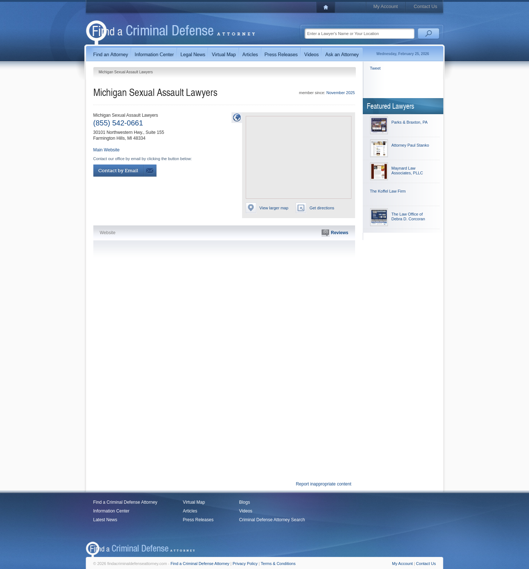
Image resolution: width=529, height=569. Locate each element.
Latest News (105, 519)
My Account (385, 6)
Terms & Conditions (278, 563)
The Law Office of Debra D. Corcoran (408, 216)
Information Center (111, 511)
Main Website (106, 149)
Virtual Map (194, 502)
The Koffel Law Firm (388, 191)
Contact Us (425, 6)
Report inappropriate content (323, 484)
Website (108, 232)
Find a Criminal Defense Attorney (125, 502)
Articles (190, 511)
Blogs (244, 502)
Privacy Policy (245, 563)
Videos (245, 511)
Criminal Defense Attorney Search (272, 519)
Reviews (335, 233)
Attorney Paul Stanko (410, 145)
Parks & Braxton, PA (410, 122)
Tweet (375, 68)
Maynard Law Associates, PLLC (407, 170)
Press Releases (198, 519)
